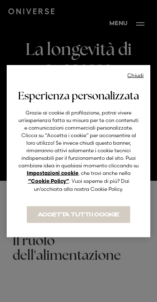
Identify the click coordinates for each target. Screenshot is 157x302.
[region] (78, 151)
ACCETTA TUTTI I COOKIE (78, 214)
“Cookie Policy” (48, 181)
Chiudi (135, 75)
